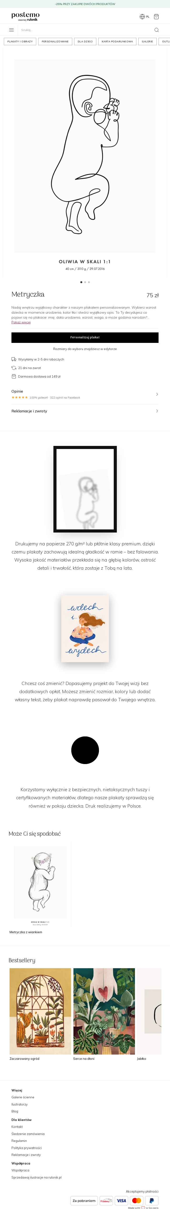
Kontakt (17, 1127)
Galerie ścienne (22, 1097)
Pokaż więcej (21, 322)
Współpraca (20, 1170)
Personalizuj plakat (85, 337)
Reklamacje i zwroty (26, 1155)
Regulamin (19, 1141)
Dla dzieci (85, 41)
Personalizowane (55, 41)
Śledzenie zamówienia (28, 1134)
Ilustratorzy (19, 1104)
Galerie (147, 41)
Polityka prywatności (26, 1148)
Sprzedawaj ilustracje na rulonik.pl (36, 1177)
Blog (14, 1111)
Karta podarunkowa (117, 41)
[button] (81, 282)
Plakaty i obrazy (20, 41)
